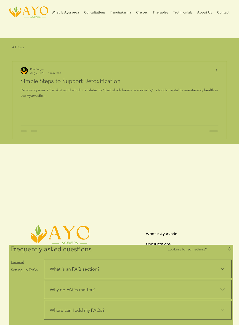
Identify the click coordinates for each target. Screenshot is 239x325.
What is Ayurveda (161, 233)
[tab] (24, 262)
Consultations (158, 244)
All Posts (18, 47)
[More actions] (217, 70)
